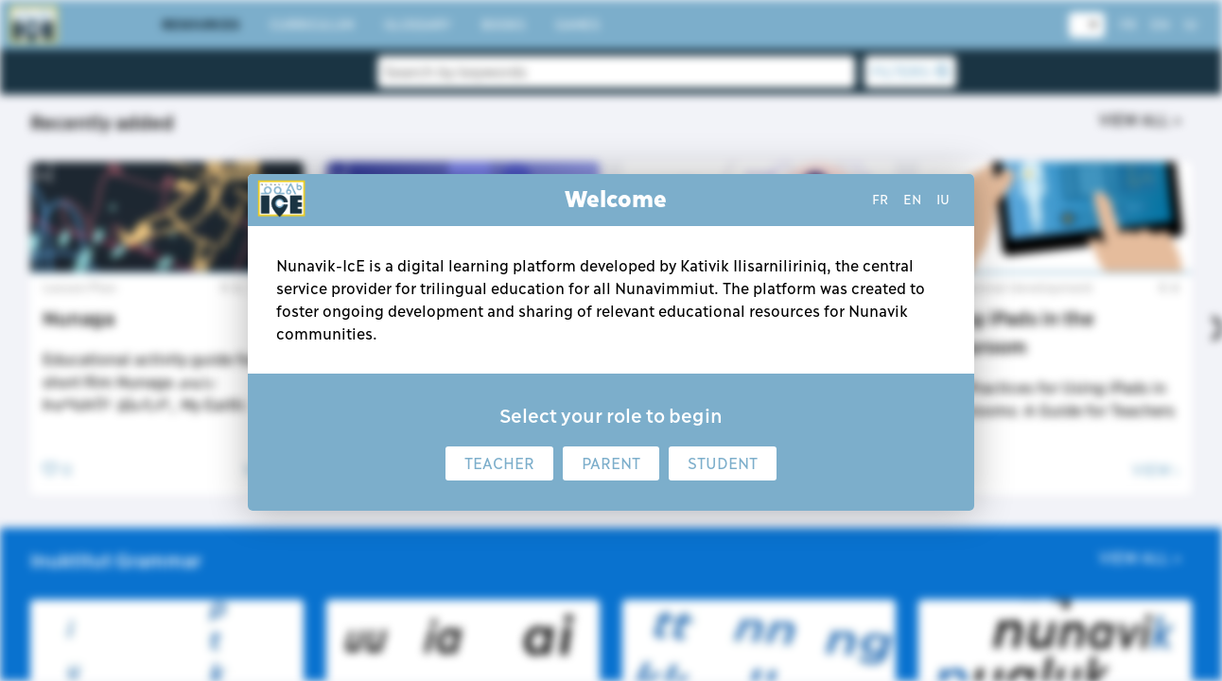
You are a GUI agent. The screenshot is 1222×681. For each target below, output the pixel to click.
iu (943, 199)
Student (723, 463)
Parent (611, 463)
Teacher (499, 463)
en (912, 199)
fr (880, 199)
